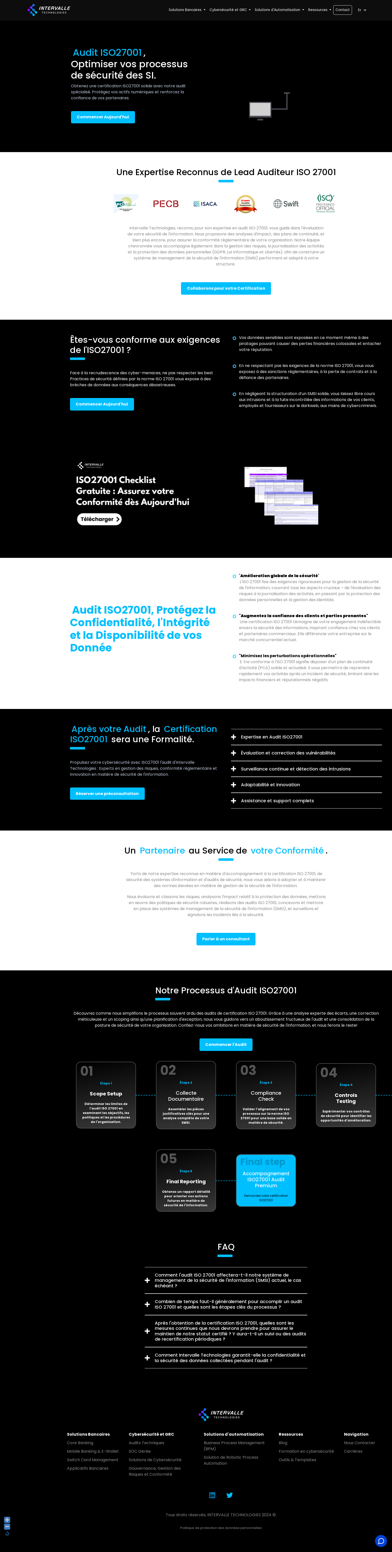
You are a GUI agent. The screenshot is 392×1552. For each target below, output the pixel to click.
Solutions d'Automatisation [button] (278, 10)
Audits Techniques (146, 1443)
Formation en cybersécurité (306, 1451)
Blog (283, 1443)
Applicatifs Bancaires (87, 1468)
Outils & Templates (297, 1460)
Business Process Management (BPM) (234, 1446)
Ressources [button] (318, 10)
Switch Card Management (92, 1460)
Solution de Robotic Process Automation (231, 1460)
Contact (343, 10)
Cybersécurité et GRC (151, 1434)
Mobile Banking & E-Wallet (93, 1451)
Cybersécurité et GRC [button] (229, 10)
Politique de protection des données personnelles (221, 1527)
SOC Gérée (140, 1451)
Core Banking (80, 1443)
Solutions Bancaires (88, 1434)
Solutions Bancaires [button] (185, 10)
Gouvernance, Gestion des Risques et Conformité (155, 1471)
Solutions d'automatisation (234, 1434)
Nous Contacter (359, 1443)
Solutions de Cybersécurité (155, 1460)
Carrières (353, 1451)
